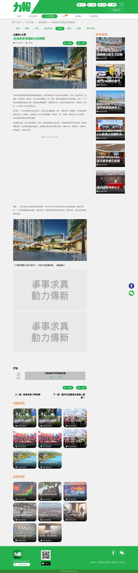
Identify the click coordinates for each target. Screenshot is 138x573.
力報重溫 (93, 16)
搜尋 (93, 5)
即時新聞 (33, 16)
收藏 (70, 43)
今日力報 (49, 16)
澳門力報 (16, 22)
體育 (69, 28)
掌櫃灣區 (90, 28)
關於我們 (93, 562)
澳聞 (17, 28)
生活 (65, 15)
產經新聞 (43, 22)
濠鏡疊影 (48, 28)
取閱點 (78, 16)
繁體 (113, 5)
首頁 (19, 16)
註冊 (51, 377)
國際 (27, 28)
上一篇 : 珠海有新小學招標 (27, 394)
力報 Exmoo (23, 564)
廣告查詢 (122, 562)
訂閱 (103, 5)
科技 (60, 28)
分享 (83, 43)
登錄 (59, 377)
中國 (36, 28)
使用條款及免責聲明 (104, 562)
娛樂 (79, 28)
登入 (83, 5)
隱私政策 (115, 562)
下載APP (115, 10)
